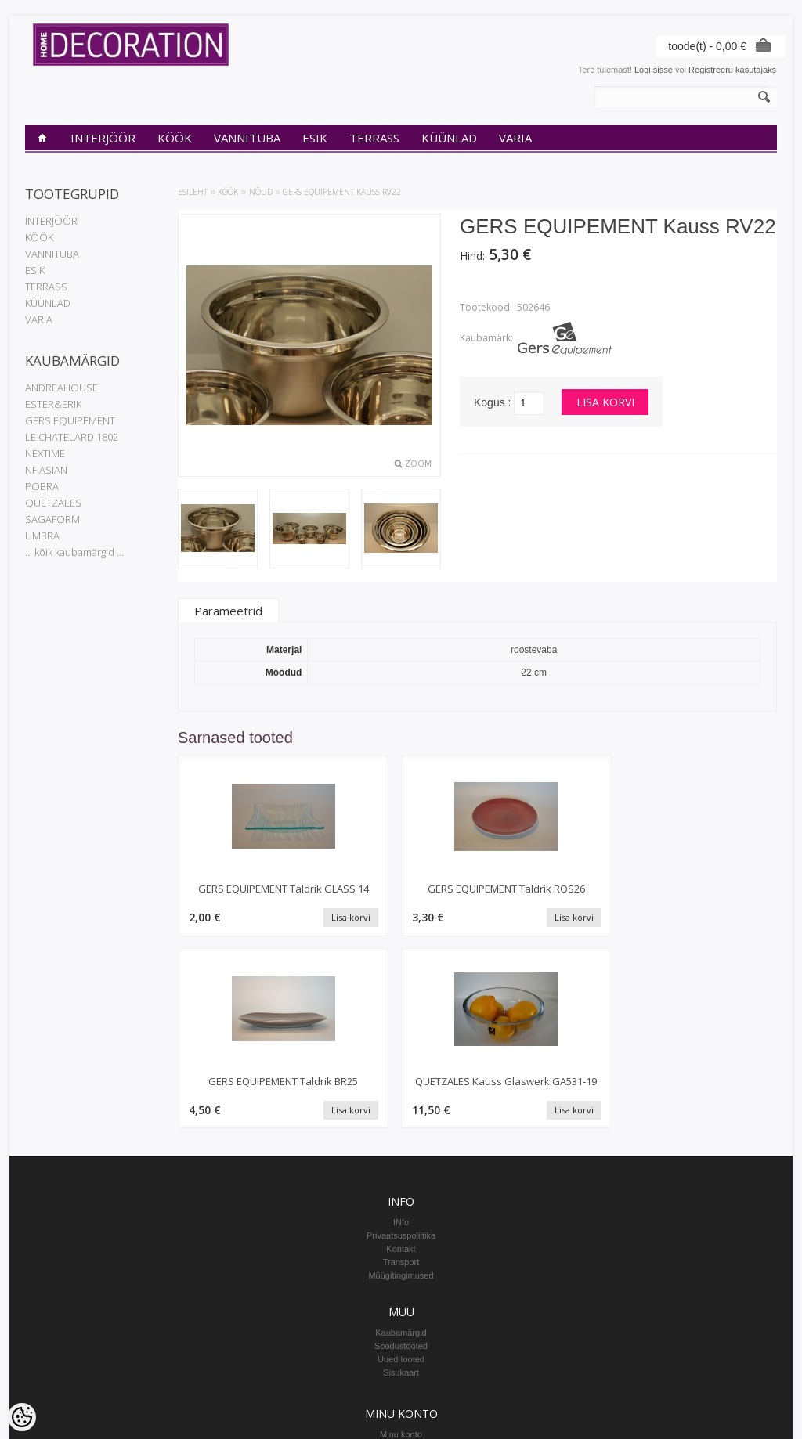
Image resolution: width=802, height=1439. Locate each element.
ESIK (314, 138)
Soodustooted (401, 1169)
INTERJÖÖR (102, 138)
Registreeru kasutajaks (732, 69)
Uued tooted (401, 1183)
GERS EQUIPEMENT (70, 420)
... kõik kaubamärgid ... (74, 552)
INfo (401, 1046)
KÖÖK (174, 138)
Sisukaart (401, 1196)
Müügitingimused (400, 1099)
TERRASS (374, 138)
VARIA (515, 138)
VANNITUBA (247, 138)
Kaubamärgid (400, 1156)
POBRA (42, 486)
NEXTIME (45, 453)
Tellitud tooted (401, 1284)
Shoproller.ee (751, 1412)
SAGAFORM (52, 519)
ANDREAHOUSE (61, 387)
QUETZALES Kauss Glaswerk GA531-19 (707, 896)
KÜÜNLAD (449, 138)
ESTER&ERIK (53, 404)
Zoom (418, 463)
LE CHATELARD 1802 (71, 437)
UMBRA (42, 535)
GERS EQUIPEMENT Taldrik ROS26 (401, 896)
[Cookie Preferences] (22, 1417)
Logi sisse (653, 69)
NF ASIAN (46, 470)
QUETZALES (53, 503)
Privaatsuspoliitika (401, 1059)
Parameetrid (228, 611)
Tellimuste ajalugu (401, 1271)
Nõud (261, 191)
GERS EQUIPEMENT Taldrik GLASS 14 (249, 896)
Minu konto (401, 1258)
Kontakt (400, 1072)
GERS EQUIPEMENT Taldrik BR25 (554, 896)
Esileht (193, 191)
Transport (401, 1086)
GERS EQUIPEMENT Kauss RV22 (342, 191)
